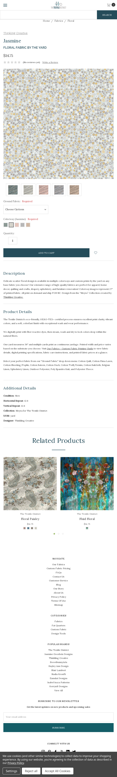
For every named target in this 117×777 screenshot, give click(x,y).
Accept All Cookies (57, 771)
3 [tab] (63, 534)
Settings (11, 771)
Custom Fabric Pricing (59, 568)
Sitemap (58, 604)
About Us (58, 592)
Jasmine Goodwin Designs (59, 654)
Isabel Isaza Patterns (58, 682)
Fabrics (58, 621)
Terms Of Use (58, 600)
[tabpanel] (30, 494)
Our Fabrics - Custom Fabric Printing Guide (70, 348)
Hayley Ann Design (58, 666)
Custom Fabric (58, 629)
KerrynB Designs (58, 686)
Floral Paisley (30, 519)
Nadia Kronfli (58, 674)
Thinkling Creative (58, 658)
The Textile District (58, 650)
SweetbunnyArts (58, 662)
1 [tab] (54, 534)
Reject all (31, 771)
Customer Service (58, 580)
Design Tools (58, 633)
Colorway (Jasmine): (20, 219)
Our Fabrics (58, 564)
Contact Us (58, 576)
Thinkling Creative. (13, 297)
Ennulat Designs (58, 678)
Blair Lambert (58, 670)
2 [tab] (58, 534)
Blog (58, 584)
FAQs (59, 572)
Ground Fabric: (17, 201)
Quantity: (8, 233)
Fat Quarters (58, 625)
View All (58, 690)
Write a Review (50, 62)
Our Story (58, 588)
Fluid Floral (87, 519)
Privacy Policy (58, 596)
